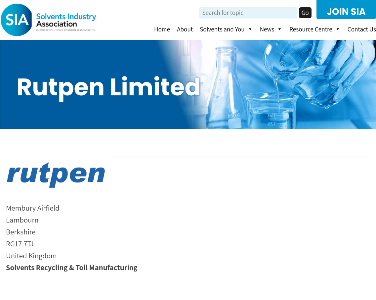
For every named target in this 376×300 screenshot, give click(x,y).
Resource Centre (315, 29)
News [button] (271, 29)
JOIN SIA (346, 11)
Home (162, 29)
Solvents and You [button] (226, 29)
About (185, 29)
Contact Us (362, 29)
